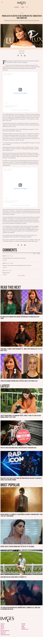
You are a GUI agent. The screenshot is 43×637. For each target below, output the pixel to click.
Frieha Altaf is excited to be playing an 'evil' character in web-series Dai (22, 17)
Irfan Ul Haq (22, 50)
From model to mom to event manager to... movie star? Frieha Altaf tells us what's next (21, 349)
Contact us (3, 623)
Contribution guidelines (5, 634)
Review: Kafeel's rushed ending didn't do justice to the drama (17, 546)
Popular (38, 253)
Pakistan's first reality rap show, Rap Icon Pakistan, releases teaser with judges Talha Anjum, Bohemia (21, 479)
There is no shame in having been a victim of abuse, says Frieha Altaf (19, 381)
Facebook (2, 625)
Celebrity (16, 7)
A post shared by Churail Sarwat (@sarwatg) (20, 110)
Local (22, 7)
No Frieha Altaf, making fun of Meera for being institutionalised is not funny (20, 317)
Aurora (23, 626)
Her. (27, 7)
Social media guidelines (5, 630)
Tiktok (2, 629)
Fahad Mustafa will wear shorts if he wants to (13, 577)
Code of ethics (3, 632)
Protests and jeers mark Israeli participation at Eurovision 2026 (18, 448)
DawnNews (23, 628)
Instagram (2, 628)
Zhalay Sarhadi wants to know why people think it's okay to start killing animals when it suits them (21, 416)
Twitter (2, 626)
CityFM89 (23, 625)
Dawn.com (23, 623)
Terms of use (3, 633)
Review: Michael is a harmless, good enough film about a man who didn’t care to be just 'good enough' (21, 515)
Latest (34, 253)
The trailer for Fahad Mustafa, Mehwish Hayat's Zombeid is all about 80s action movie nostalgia (20, 608)
